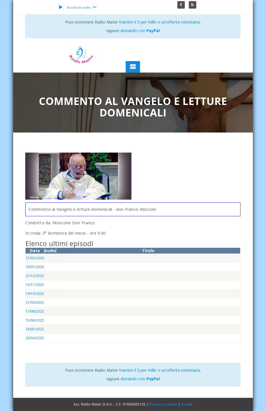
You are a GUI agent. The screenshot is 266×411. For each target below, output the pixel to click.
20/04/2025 (35, 338)
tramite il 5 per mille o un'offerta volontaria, (160, 22)
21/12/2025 (35, 275)
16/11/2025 (35, 284)
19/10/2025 (35, 293)
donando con (140, 30)
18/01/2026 (35, 266)
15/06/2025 (35, 320)
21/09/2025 (35, 302)
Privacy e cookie (163, 404)
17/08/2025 (35, 311)
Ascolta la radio (74, 7)
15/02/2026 (35, 258)
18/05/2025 (35, 329)
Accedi (187, 404)
